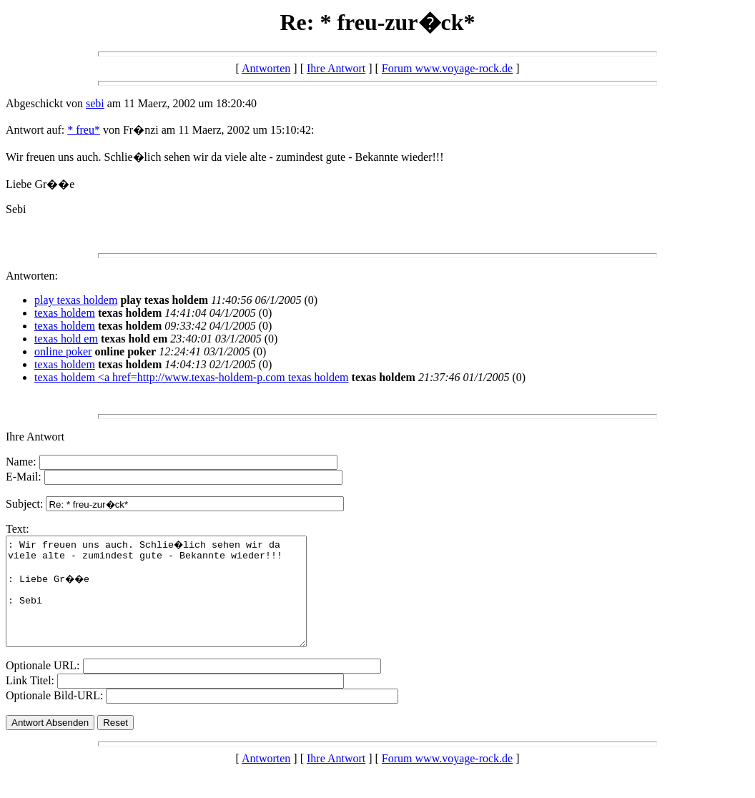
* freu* (83, 130)
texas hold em (66, 338)
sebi (95, 103)
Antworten (266, 68)
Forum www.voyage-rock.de (447, 68)
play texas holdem (75, 300)
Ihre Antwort (336, 68)
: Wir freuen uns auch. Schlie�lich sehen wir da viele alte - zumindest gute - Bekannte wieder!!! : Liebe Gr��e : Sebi (174, 602)
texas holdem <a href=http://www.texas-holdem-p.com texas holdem (191, 377)
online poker (63, 351)
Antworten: (32, 276)
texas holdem (64, 313)
